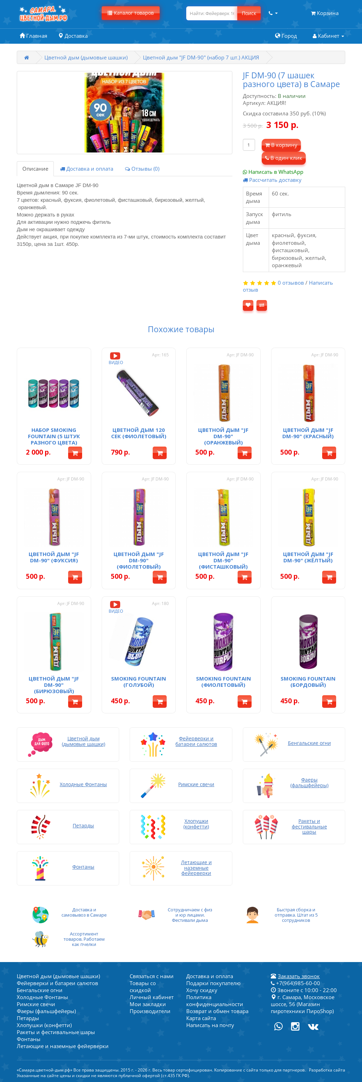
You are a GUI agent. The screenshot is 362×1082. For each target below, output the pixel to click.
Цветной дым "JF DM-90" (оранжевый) (223, 436)
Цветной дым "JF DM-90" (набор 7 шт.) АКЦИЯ (201, 57)
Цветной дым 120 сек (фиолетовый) (138, 433)
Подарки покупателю (213, 983)
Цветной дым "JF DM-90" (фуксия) (54, 557)
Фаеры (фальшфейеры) (46, 1011)
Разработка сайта (327, 1070)
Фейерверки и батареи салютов (57, 983)
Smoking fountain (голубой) (138, 681)
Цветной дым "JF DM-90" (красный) (308, 433)
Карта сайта (201, 1018)
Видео (116, 358)
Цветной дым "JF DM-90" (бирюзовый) (54, 685)
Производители (150, 1011)
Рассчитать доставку (272, 179)
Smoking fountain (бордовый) (308, 681)
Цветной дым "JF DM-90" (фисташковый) (223, 560)
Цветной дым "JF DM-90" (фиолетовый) (139, 560)
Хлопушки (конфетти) (44, 1025)
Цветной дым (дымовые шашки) (86, 57)
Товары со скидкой (143, 987)
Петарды (28, 1018)
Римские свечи (36, 1004)
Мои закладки (148, 1004)
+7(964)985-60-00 (295, 983)
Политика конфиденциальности (214, 1001)
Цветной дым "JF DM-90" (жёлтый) (308, 557)
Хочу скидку (201, 990)
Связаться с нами (152, 976)
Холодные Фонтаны (42, 997)
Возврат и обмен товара (217, 1011)
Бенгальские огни (40, 990)
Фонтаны (29, 1038)
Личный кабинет (152, 997)
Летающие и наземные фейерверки (63, 1045)
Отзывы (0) (142, 168)
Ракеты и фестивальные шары (56, 1031)
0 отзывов (291, 282)
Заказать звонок (299, 976)
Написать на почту (210, 1025)
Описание (35, 168)
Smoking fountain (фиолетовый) (223, 681)
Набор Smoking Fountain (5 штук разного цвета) (54, 436)
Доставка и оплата (86, 168)
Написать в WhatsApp (273, 171)
